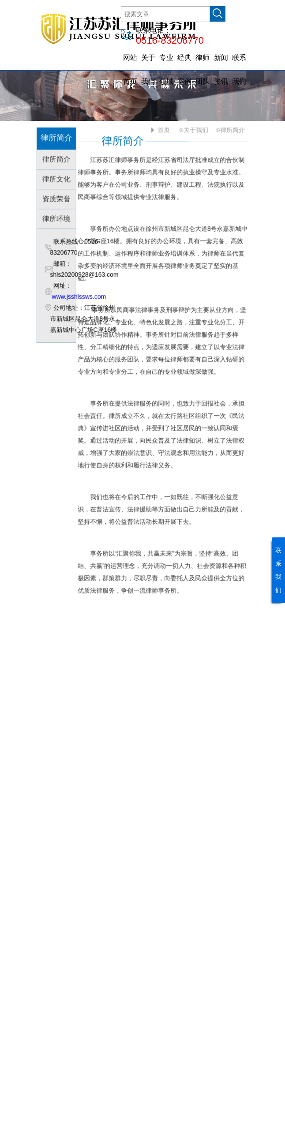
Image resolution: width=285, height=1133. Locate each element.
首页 (163, 128)
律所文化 (57, 178)
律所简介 (57, 158)
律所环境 (57, 217)
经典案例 (184, 69)
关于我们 (148, 69)
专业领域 (166, 69)
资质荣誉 (57, 198)
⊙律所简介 (229, 128)
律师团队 (202, 69)
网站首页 (130, 69)
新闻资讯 (221, 69)
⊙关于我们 (193, 128)
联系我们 (239, 69)
